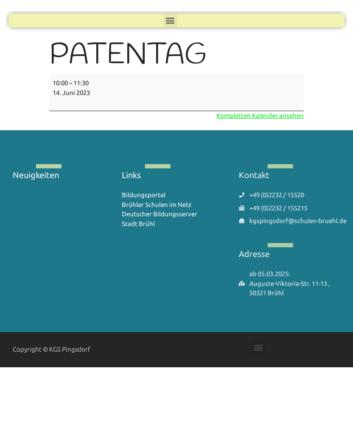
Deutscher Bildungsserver (159, 214)
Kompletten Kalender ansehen (260, 115)
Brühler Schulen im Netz (156, 204)
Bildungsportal (143, 194)
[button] (170, 20)
